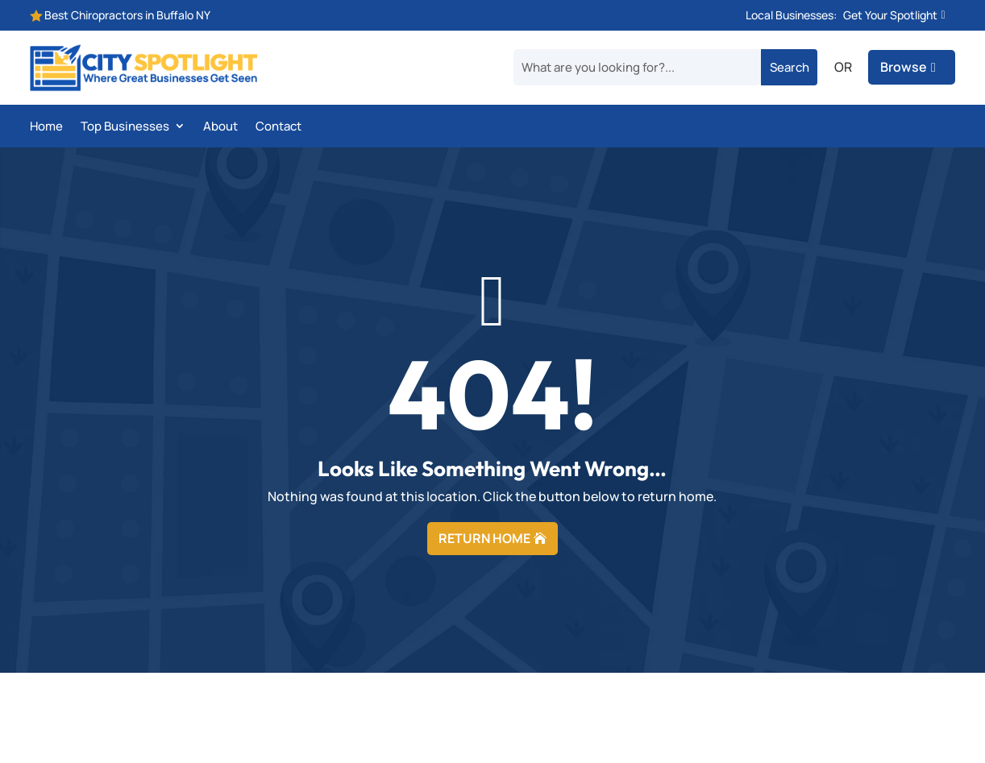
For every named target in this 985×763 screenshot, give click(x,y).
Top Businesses (125, 127)
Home (46, 127)
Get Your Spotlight (890, 15)
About (220, 127)
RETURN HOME (484, 538)
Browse (903, 67)
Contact (278, 127)
